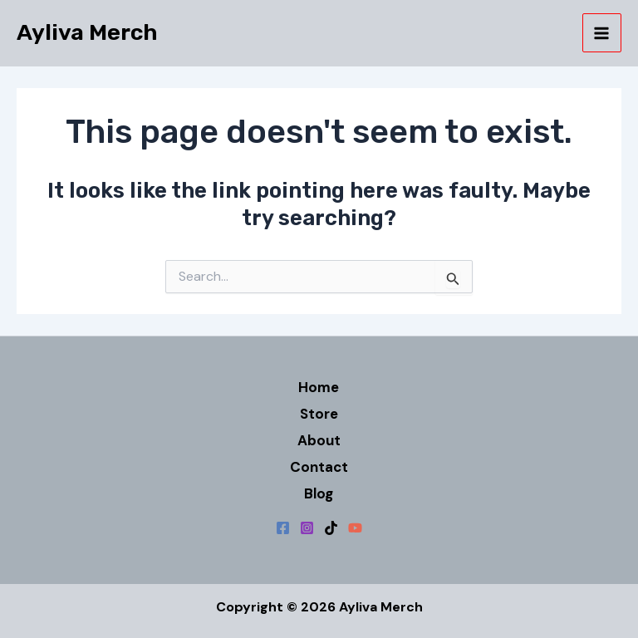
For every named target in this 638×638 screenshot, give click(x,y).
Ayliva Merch (87, 32)
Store (319, 414)
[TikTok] (331, 528)
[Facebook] (283, 528)
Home (318, 387)
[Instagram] (307, 528)
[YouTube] (355, 528)
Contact (319, 467)
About (319, 440)
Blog (318, 493)
